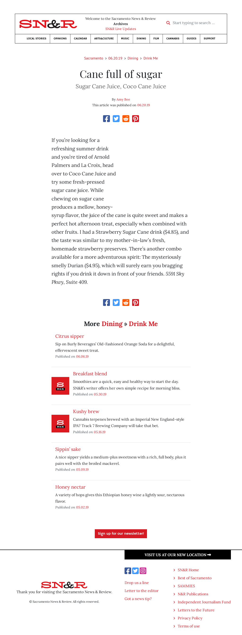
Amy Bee (123, 99)
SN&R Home (188, 569)
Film (156, 38)
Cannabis (172, 38)
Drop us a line (137, 582)
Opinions (60, 38)
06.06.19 (82, 356)
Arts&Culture (104, 38)
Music (125, 38)
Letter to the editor (142, 590)
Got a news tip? (138, 598)
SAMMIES (186, 586)
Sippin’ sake (68, 449)
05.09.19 (82, 469)
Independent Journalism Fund (204, 602)
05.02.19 (82, 507)
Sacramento (93, 58)
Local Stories (36, 38)
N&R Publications (193, 594)
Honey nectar (70, 487)
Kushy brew (86, 411)
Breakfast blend (90, 374)
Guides (191, 38)
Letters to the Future (196, 610)
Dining (141, 38)
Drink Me (150, 58)
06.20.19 (115, 58)
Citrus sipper (69, 336)
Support (209, 38)
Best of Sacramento (195, 578)
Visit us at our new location (178, 554)
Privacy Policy (190, 618)
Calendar (80, 38)
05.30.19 (100, 394)
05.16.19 (99, 432)
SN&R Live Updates (120, 29)
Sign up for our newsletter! (121, 533)
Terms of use (189, 626)
